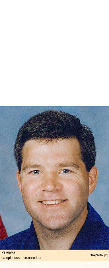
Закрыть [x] (99, 255)
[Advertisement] (54, 53)
